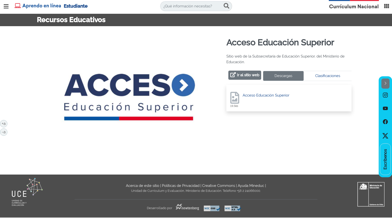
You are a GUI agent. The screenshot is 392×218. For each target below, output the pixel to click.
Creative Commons (218, 185)
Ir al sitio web (248, 75)
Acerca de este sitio (142, 185)
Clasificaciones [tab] (327, 76)
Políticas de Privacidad (180, 185)
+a (4, 123)
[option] (385, 95)
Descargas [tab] (283, 76)
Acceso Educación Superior (266, 95)
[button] (385, 84)
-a (4, 131)
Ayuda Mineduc (251, 185)
